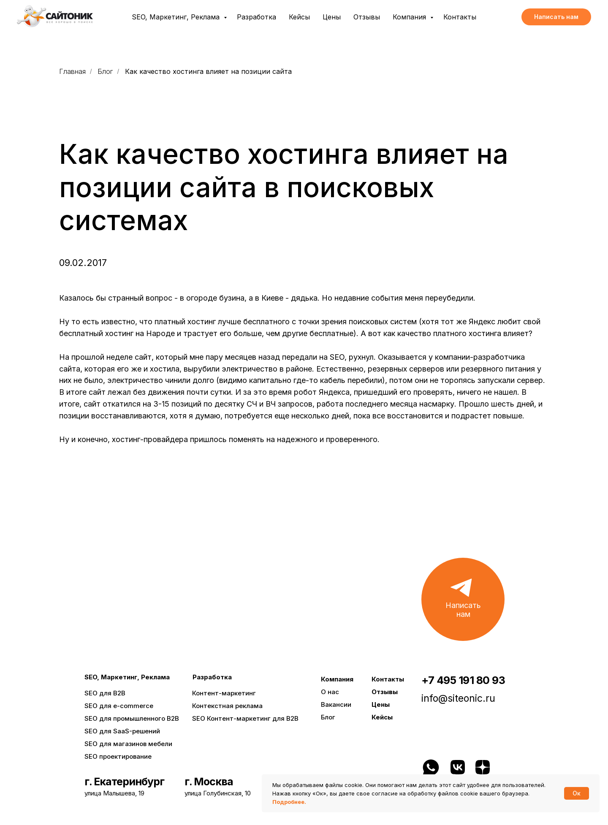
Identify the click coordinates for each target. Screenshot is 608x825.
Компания (410, 17)
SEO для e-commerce (118, 706)
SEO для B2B (104, 693)
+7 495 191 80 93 (463, 680)
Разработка (256, 17)
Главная (72, 72)
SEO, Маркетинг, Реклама (177, 17)
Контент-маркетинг (224, 693)
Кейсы (299, 17)
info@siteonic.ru (458, 698)
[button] (556, 16)
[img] (512, 768)
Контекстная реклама (227, 706)
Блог (105, 72)
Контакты (459, 17)
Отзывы (366, 17)
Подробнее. (289, 801)
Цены (332, 17)
